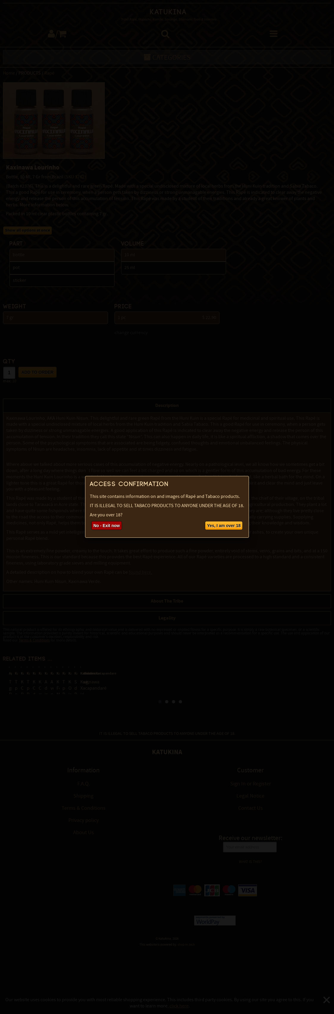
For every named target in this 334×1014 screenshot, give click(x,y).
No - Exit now (106, 525)
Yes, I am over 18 (224, 525)
